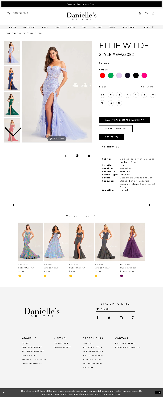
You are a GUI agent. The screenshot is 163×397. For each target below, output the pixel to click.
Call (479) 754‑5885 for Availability (124, 120)
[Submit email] (98, 308)
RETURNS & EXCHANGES (33, 351)
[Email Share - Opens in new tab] (89, 155)
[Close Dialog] (4, 392)
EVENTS (25, 343)
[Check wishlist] (147, 13)
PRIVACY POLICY (29, 355)
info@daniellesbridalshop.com (128, 347)
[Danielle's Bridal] (81, 16)
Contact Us (111, 137)
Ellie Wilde (19, 33)
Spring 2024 (34, 33)
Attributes (110, 147)
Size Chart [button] (147, 87)
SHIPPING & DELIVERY (32, 347)
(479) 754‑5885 (128, 343)
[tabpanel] (57, 91)
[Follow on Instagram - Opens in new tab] (121, 317)
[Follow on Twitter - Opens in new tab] (109, 317)
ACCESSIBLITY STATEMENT (34, 359)
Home (7, 33)
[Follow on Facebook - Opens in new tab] (97, 317)
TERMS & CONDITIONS (31, 363)
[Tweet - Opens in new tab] (65, 155)
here (118, 394)
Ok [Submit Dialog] (158, 392)
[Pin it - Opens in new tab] (77, 155)
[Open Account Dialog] (140, 13)
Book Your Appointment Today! (81, 4)
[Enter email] (115, 310)
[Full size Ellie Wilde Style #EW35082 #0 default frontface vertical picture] (57, 91)
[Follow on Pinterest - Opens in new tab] (133, 317)
